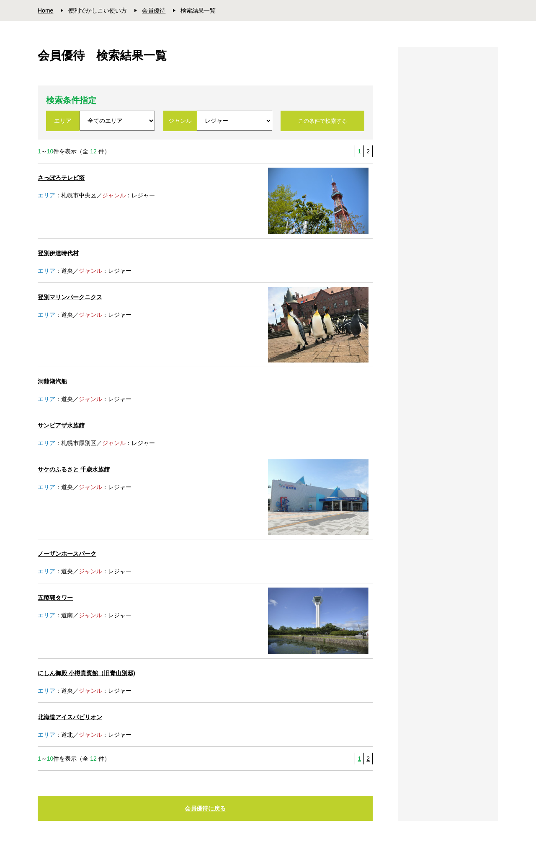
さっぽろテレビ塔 (61, 177)
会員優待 (153, 10)
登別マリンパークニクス (70, 297)
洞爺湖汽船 (52, 381)
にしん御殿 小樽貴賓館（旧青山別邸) (86, 673)
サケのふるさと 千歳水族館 (74, 469)
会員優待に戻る (205, 808)
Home (45, 10)
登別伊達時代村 (58, 253)
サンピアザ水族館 (61, 425)
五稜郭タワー (55, 597)
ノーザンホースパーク (67, 553)
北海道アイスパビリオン (70, 717)
